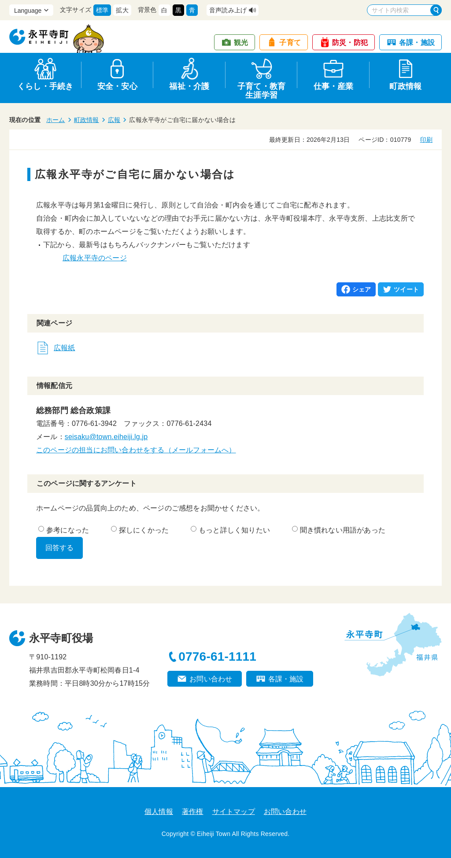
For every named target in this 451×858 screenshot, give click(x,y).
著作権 (192, 811)
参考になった (63, 530)
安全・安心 (117, 86)
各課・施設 (417, 42)
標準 (102, 10)
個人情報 (158, 811)
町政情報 (405, 86)
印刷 (426, 139)
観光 (241, 42)
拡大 (122, 10)
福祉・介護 (189, 86)
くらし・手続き (45, 86)
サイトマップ (233, 811)
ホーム (55, 119)
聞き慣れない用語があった (338, 530)
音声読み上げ (228, 10)
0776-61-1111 (217, 656)
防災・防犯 (350, 42)
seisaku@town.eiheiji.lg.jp (106, 436)
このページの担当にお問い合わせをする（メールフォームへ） (136, 450)
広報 (114, 119)
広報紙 (64, 347)
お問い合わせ (210, 679)
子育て (290, 42)
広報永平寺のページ (95, 258)
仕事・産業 (334, 86)
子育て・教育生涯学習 (261, 89)
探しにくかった (140, 530)
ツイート (406, 289)
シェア (361, 289)
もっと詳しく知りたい (230, 530)
